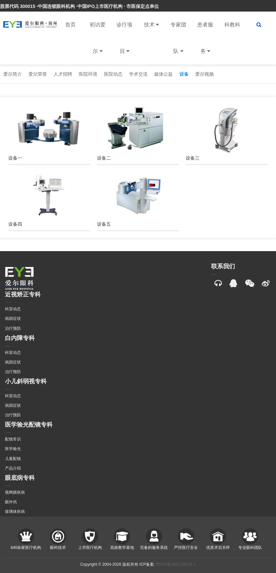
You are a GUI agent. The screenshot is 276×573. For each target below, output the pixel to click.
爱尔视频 (204, 74)
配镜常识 (13, 439)
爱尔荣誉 (37, 74)
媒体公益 (163, 74)
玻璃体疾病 (15, 511)
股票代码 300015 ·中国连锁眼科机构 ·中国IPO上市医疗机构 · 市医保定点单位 (79, 6)
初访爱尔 (98, 43)
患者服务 (205, 43)
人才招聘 (63, 74)
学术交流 (138, 74)
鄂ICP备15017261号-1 (176, 564)
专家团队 (178, 43)
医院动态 (113, 74)
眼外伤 (11, 502)
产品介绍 (13, 468)
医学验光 (13, 448)
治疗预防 (13, 328)
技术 (151, 25)
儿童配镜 (13, 458)
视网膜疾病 (15, 492)
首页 (70, 24)
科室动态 (13, 309)
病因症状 (13, 318)
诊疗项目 (124, 43)
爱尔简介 (12, 74)
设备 (184, 74)
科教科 (232, 24)
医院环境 (88, 74)
